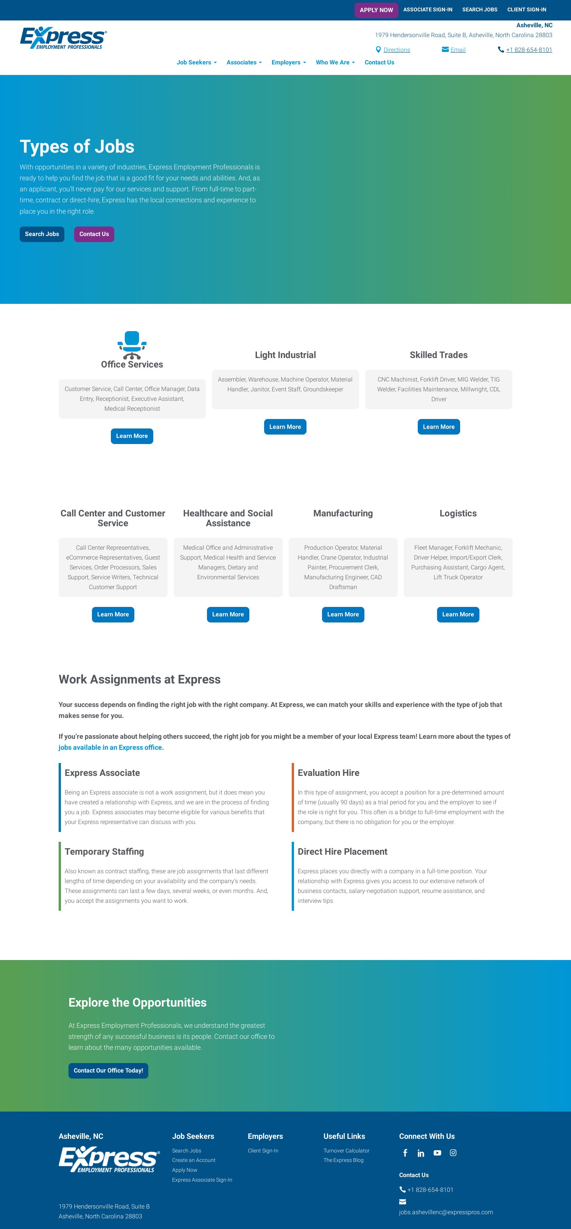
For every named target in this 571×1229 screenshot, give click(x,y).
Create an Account (194, 1161)
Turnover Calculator (347, 1152)
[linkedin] (421, 1154)
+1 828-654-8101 (523, 50)
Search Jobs (480, 9)
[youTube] (437, 1154)
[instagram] (453, 1154)
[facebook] (405, 1154)
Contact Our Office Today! (108, 1071)
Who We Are (333, 63)
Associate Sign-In (428, 9)
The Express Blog (344, 1161)
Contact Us (379, 63)
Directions (391, 50)
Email (452, 50)
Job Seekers (194, 63)
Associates (242, 63)
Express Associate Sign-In (202, 1181)
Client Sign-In (526, 9)
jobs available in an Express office (110, 748)
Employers (286, 63)
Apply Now (376, 10)
